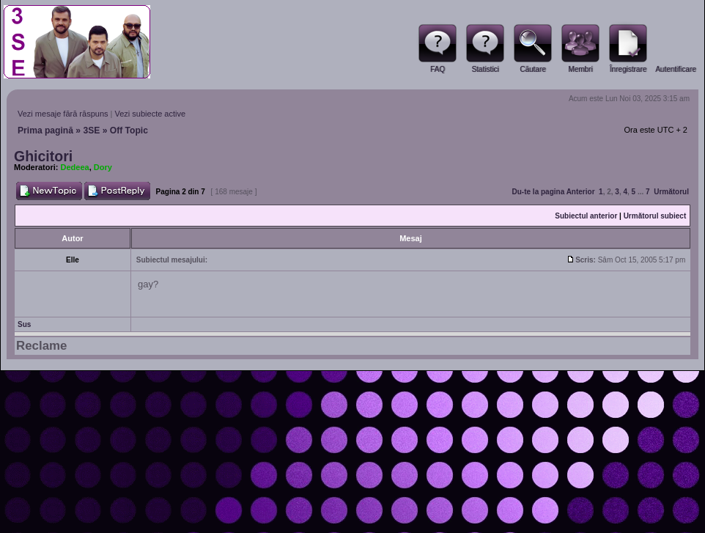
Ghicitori (43, 156)
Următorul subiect (655, 216)
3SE (91, 130)
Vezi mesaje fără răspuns (63, 113)
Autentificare (675, 69)
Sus (24, 324)
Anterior (580, 192)
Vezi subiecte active (150, 113)
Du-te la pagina (538, 192)
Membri (580, 69)
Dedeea (75, 167)
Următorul (671, 192)
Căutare (533, 69)
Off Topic (129, 130)
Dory (103, 167)
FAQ (437, 69)
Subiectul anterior (586, 216)
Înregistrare (628, 69)
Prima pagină (45, 130)
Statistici (484, 69)
